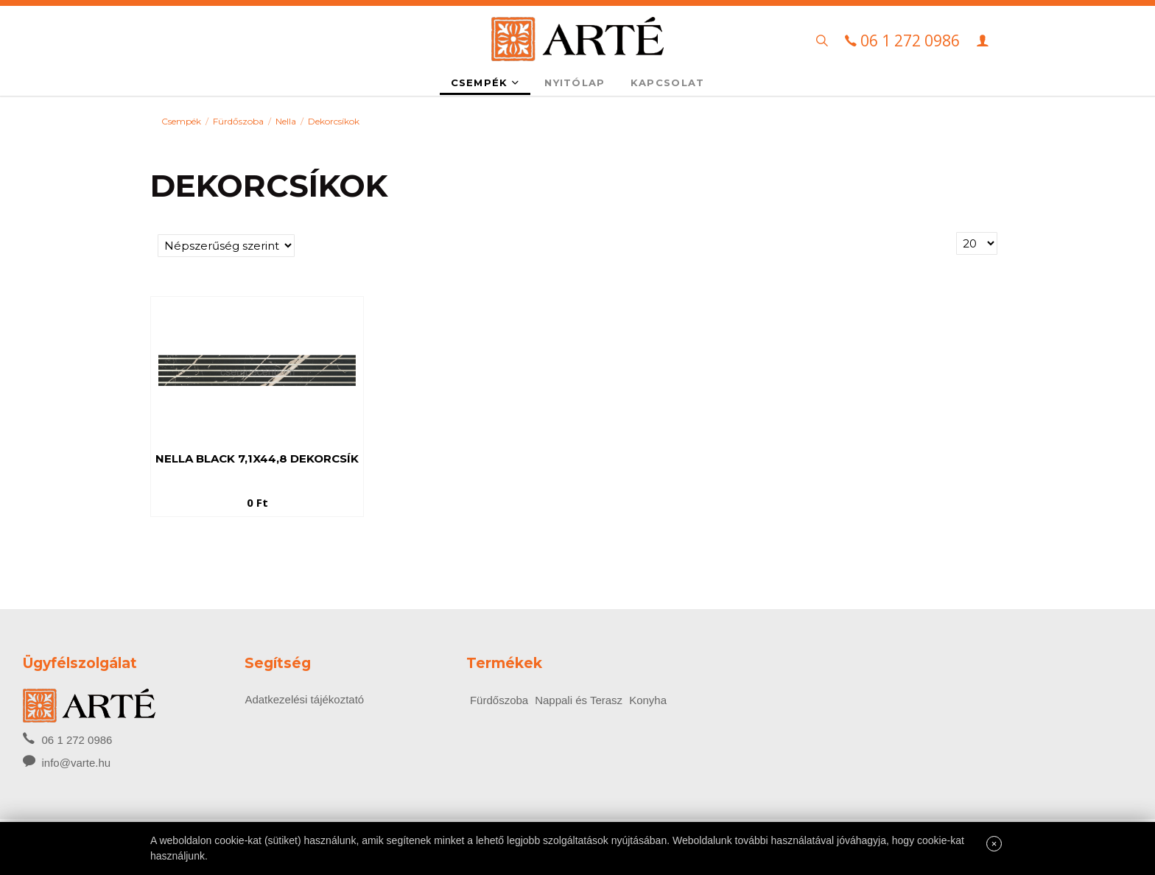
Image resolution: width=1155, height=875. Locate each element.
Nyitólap (574, 82)
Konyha (648, 700)
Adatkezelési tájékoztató (304, 699)
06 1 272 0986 (67, 739)
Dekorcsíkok (333, 121)
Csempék (485, 82)
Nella (285, 121)
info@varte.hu (76, 762)
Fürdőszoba (238, 121)
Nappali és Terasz (578, 700)
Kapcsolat (668, 82)
